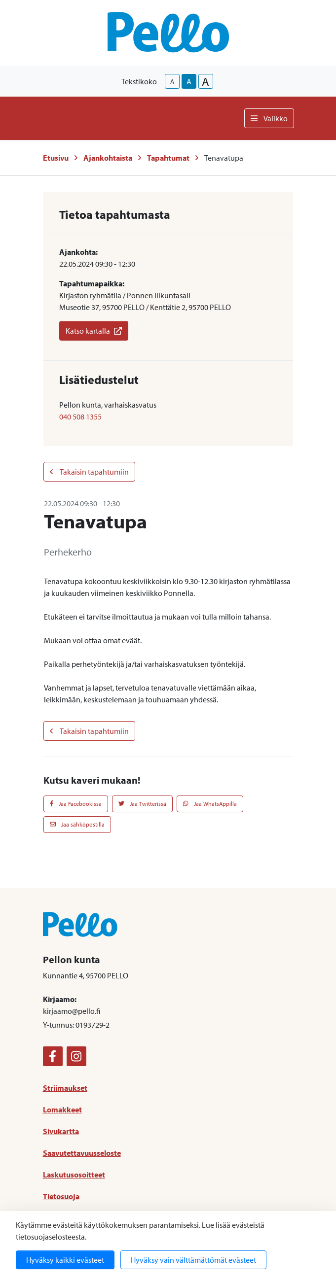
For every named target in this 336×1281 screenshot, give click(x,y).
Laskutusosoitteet (74, 1174)
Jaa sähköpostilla (77, 824)
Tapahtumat (168, 158)
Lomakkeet (62, 1109)
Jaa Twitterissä (142, 803)
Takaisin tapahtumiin (89, 472)
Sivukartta (61, 1131)
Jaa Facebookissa (76, 803)
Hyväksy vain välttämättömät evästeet (193, 1260)
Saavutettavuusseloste (82, 1153)
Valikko (269, 118)
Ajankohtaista (107, 158)
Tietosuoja (61, 1196)
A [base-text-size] (189, 81)
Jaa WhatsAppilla (210, 803)
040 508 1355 (80, 416)
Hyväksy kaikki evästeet (65, 1260)
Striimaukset (65, 1088)
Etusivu (56, 158)
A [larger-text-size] (205, 81)
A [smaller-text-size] (172, 81)
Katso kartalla (94, 331)
